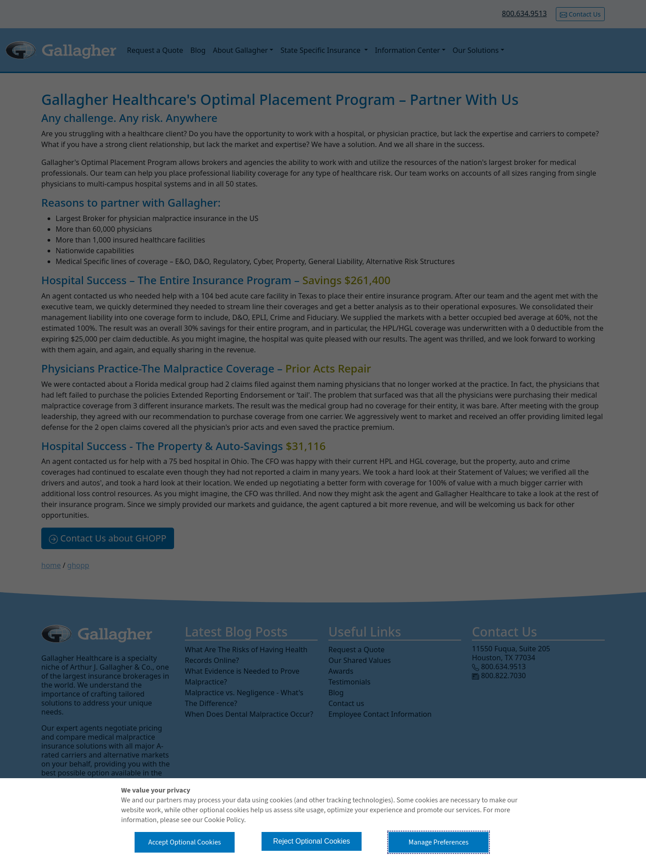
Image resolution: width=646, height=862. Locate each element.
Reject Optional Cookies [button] (311, 841)
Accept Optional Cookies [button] (184, 842)
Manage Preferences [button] (439, 842)
